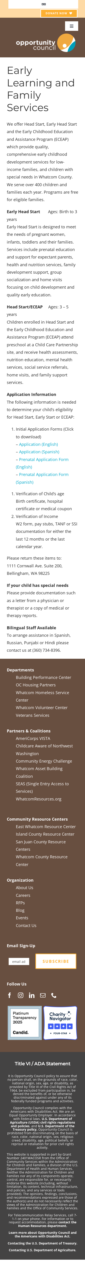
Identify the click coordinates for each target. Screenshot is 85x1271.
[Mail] (43, 995)
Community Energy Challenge (44, 761)
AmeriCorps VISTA (33, 738)
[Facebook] (9, 995)
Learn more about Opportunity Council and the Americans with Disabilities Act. (43, 1234)
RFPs (20, 902)
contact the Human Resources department (47, 1224)
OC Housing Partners (36, 685)
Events (22, 917)
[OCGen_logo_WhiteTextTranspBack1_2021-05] (46, 33)
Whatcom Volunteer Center (42, 707)
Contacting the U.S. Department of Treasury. (42, 1243)
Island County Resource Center (45, 834)
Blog (20, 910)
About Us (24, 887)
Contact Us (26, 925)
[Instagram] (20, 995)
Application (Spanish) (39, 451)
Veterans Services (32, 715)
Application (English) (38, 444)
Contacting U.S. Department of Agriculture (42, 1250)
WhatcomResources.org (38, 799)
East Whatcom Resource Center (46, 826)
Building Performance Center (43, 677)
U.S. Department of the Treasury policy (43, 1128)
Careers (23, 895)
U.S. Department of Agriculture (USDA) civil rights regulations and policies (42, 1122)
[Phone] (54, 995)
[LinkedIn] (31, 995)
